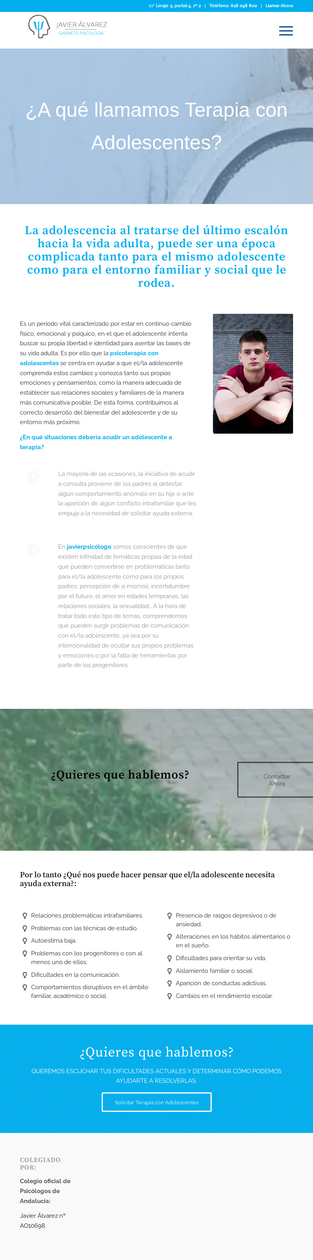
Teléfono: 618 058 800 (233, 5)
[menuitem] (175, 6)
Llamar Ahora (279, 5)
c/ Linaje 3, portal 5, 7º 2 (175, 5)
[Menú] (282, 30)
